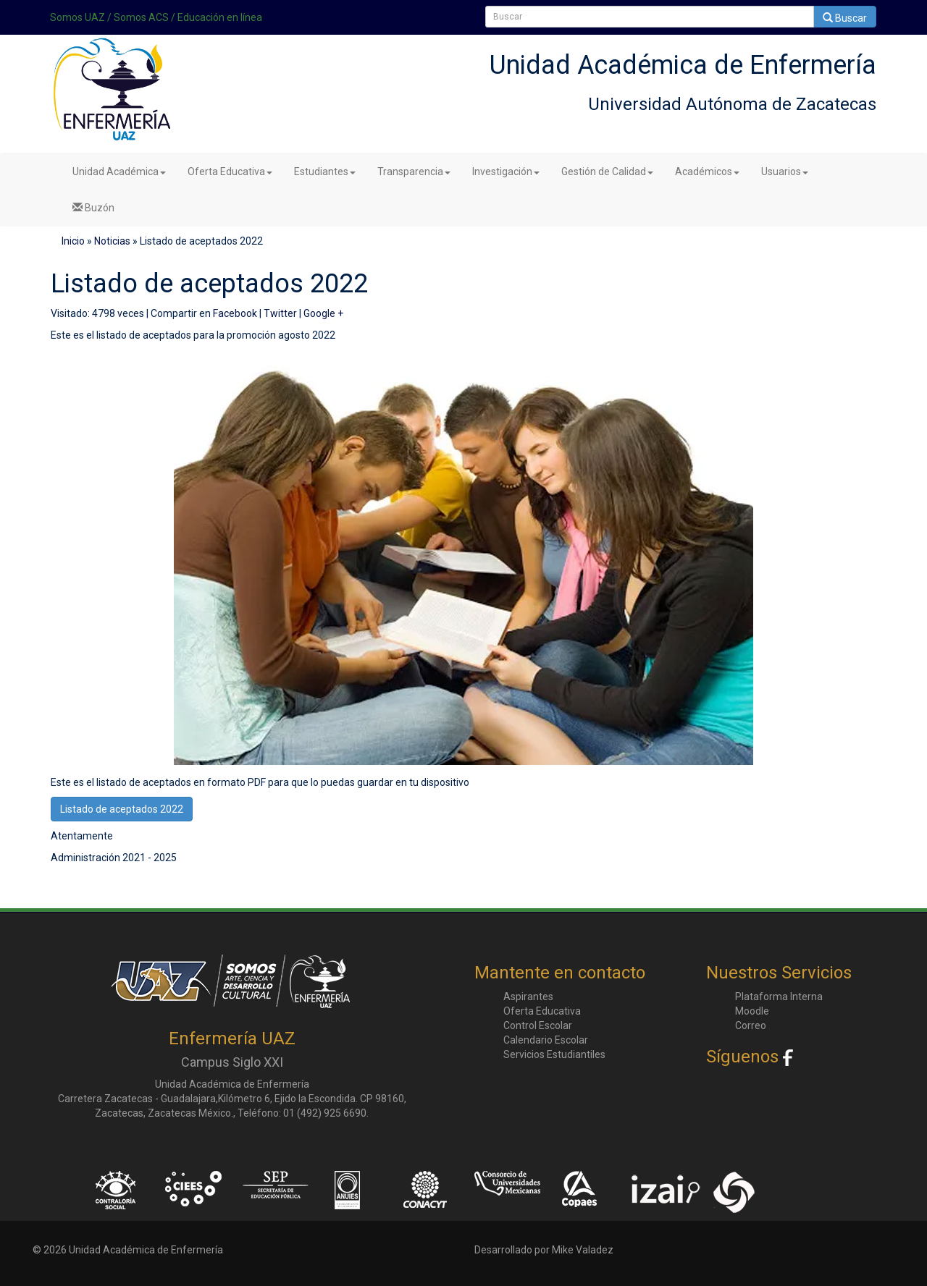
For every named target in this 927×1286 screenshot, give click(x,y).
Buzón (93, 207)
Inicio (73, 241)
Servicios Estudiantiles (554, 1054)
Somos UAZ (77, 17)
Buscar (845, 18)
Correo (750, 1025)
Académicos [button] (707, 171)
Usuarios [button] (784, 171)
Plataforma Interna (779, 996)
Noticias (112, 241)
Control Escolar (537, 1025)
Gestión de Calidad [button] (607, 171)
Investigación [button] (506, 171)
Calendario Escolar (545, 1040)
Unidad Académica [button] (119, 171)
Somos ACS (141, 17)
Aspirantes (528, 996)
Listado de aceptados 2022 (121, 809)
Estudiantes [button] (325, 171)
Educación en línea (219, 17)
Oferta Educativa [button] (230, 171)
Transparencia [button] (413, 171)
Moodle (752, 1011)
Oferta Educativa (542, 1011)
